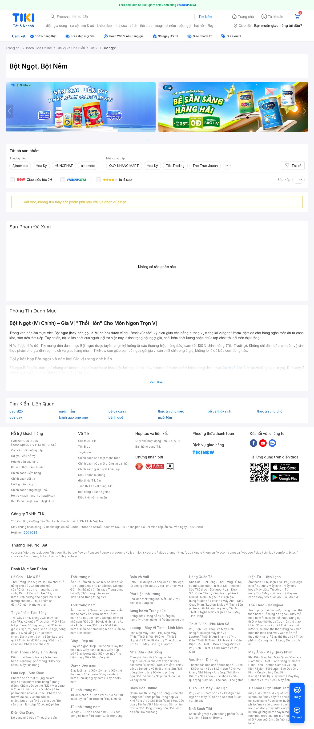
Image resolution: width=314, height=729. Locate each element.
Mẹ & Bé (214, 597)
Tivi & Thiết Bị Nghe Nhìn (213, 610)
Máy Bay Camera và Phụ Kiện (273, 678)
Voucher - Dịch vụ (203, 660)
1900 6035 (29, 532)
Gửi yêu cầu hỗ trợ (23, 456)
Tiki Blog (84, 446)
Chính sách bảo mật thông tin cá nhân (103, 463)
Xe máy (202, 697)
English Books (212, 717)
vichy (54, 556)
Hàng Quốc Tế (200, 577)
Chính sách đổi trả (23, 478)
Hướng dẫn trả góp (23, 484)
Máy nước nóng (273, 593)
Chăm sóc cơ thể (31, 685)
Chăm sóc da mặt (23, 678)
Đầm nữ (86, 582)
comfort (281, 552)
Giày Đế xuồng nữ (97, 657)
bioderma (118, 552)
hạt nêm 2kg (203, 26)
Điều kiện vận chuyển (92, 497)
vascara (16, 552)
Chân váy (99, 589)
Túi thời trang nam (85, 707)
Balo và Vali (139, 577)
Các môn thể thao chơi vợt (274, 631)
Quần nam (97, 610)
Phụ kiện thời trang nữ (144, 599)
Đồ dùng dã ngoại (275, 614)
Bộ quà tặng (149, 712)
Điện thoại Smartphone (26, 657)
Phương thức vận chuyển (27, 467)
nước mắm (67, 411)
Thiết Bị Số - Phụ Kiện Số (209, 624)
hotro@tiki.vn (46, 495)
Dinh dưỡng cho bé (32, 593)
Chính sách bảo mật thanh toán (99, 458)
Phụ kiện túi (113, 699)
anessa (235, 552)
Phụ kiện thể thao (275, 618)
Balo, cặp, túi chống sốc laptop (157, 583)
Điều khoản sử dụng (91, 475)
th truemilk (58, 552)
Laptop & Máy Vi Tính (220, 604)
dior (27, 552)
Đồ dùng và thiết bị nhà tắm (157, 668)
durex (105, 552)
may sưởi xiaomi (269, 704)
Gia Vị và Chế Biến (149, 700)
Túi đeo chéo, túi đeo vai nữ (89, 695)
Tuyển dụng (86, 452)
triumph (172, 552)
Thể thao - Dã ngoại (208, 589)
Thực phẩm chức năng (34, 682)
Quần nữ (99, 582)
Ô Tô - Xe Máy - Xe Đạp (208, 688)
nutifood (185, 552)
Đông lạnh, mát (39, 625)
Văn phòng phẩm (223, 714)
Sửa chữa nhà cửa (149, 661)
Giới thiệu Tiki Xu (89, 480)
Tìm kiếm (205, 17)
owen (83, 552)
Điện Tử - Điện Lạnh (264, 577)
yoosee (247, 552)
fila (62, 556)
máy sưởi (254, 693)
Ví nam (75, 712)
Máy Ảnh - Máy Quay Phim (270, 652)
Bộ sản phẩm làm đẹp (36, 702)
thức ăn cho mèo (171, 411)
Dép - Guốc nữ (100, 646)
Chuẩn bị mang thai (33, 604)
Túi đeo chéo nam (94, 712)
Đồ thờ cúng (145, 676)
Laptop (168, 644)
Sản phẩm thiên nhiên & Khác (35, 691)
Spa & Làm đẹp (218, 668)
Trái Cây (16, 618)
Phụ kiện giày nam (91, 678)
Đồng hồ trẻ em (173, 619)
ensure (94, 552)
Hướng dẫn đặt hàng (24, 461)
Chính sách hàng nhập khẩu (29, 490)
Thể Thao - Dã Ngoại (265, 605)
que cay (15, 417)
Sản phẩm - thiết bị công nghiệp (216, 606)
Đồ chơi (53, 582)
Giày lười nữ (105, 653)
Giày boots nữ (86, 653)
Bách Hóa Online (143, 688)
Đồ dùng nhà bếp (22, 717)
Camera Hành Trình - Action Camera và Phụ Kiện (274, 664)
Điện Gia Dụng (22, 712)
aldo (161, 552)
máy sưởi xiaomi (279, 708)
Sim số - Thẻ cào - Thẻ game (223, 680)
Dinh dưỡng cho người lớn (36, 597)
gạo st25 (16, 411)
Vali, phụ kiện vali (171, 585)
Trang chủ (246, 17)
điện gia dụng (56, 26)
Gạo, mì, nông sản (33, 629)
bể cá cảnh (117, 411)
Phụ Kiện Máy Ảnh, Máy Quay (268, 657)
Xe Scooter (225, 697)
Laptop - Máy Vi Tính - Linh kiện (156, 628)
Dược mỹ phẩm (48, 704)
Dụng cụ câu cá (267, 625)
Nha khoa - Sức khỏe (214, 676)
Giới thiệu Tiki (87, 441)
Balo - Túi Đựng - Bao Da (273, 668)
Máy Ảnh (284, 680)
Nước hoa (26, 700)
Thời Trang (225, 582)
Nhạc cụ (161, 676)
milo (138, 552)
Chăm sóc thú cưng (143, 693)
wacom (222, 552)
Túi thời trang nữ (83, 690)
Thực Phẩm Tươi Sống (29, 613)
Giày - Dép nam (83, 665)
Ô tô (212, 697)
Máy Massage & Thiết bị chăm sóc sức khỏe (38, 687)
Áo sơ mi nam (97, 614)
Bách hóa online (209, 601)
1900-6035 (30, 441)
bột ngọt (185, 26)
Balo (133, 582)
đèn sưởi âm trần (268, 719)
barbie (72, 552)
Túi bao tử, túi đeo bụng (106, 715)
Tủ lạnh (261, 585)
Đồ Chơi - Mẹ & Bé (25, 577)
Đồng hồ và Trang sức (147, 611)
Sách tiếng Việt (199, 714)
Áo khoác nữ (102, 585)
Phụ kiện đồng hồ (149, 619)
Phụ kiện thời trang (145, 594)
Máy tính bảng (29, 665)
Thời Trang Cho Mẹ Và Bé (28, 582)
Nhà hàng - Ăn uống (211, 672)
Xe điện (229, 693)
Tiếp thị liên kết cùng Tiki (95, 486)
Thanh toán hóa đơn (202, 665)
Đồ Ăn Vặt (144, 704)
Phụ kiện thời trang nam (155, 600)
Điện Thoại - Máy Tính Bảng (34, 652)
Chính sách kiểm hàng (26, 473)
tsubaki (72, 556)
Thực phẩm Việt (46, 621)
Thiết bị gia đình (47, 717)
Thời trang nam (82, 605)
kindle (198, 552)
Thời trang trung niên (92, 597)
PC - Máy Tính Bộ (148, 644)
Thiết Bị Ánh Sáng (275, 661)
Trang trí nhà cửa (141, 657)
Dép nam (91, 674)
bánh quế (116, 417)
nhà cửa (121, 26)
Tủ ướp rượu (291, 597)
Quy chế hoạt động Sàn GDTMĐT (158, 441)
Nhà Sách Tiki (200, 709)
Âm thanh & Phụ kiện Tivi (265, 582)
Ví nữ (113, 695)
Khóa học (224, 665)
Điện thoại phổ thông (33, 661)
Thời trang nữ (81, 577)
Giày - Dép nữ (81, 641)
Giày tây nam (100, 670)
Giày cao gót (79, 646)
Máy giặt (262, 589)
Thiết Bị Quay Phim (272, 676)
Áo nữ (74, 582)
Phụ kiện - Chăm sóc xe (205, 693)
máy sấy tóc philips (277, 697)
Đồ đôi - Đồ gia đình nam (100, 621)
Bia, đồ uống (26, 633)
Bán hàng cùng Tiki (148, 446)
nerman (210, 552)
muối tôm (165, 417)
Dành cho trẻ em (31, 636)
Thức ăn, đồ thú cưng (33, 640)
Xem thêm (157, 382)
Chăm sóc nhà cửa (36, 644)
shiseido (17, 556)
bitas (292, 552)
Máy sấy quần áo (269, 597)
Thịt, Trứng (32, 618)
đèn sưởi (268, 693)
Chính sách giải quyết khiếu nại (99, 469)
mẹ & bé (87, 26)
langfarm (31, 556)
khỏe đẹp (104, 26)
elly (130, 552)
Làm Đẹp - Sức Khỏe (27, 673)
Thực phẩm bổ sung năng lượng (275, 638)
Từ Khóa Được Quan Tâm (268, 688)
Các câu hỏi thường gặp (27, 450)
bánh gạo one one (73, 417)
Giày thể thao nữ (282, 636)
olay (258, 552)
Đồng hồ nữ (153, 616)
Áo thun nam (78, 610)
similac (268, 552)
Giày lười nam (79, 670)
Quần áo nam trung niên (95, 629)
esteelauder (40, 552)
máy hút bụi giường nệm (273, 710)
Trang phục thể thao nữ (264, 610)
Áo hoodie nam (89, 618)
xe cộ (74, 26)
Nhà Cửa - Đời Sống (146, 652)
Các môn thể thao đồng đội (275, 629)
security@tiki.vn (45, 501)
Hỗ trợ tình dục (45, 700)
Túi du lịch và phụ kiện (153, 582)
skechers (149, 552)
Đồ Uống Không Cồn (154, 708)
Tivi (258, 593)
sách (133, 26)
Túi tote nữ (95, 699)
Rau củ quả (25, 621)
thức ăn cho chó (269, 411)
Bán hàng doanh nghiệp (94, 492)
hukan (44, 556)
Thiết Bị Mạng (153, 640)
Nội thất (149, 665)
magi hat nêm (165, 26)
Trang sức (136, 616)
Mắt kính (167, 599)
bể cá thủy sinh (219, 411)
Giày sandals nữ (94, 650)
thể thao (146, 26)
